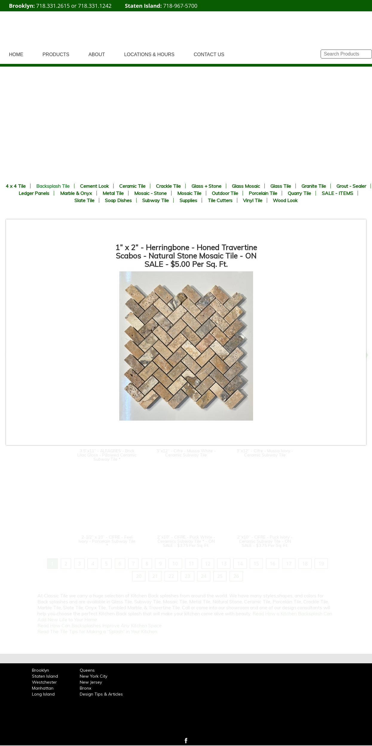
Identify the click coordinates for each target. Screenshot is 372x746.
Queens (87, 670)
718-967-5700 (180, 5)
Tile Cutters (220, 200)
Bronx (85, 688)
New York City (93, 676)
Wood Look (285, 200)
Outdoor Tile (225, 193)
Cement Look (94, 186)
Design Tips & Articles (101, 694)
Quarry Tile (299, 193)
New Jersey (91, 682)
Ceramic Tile (132, 186)
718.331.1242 (94, 5)
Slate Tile (84, 200)
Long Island (43, 694)
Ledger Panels (34, 193)
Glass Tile (280, 186)
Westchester (44, 682)
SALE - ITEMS (337, 193)
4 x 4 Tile (16, 186)
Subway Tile (155, 200)
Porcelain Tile (263, 193)
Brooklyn (40, 670)
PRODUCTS (55, 54)
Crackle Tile (168, 186)
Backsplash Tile (53, 186)
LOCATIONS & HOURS (149, 54)
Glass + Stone (206, 186)
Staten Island (45, 676)
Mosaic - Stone (150, 193)
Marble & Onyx (76, 193)
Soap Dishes (118, 200)
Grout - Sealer (351, 186)
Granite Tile (313, 186)
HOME (16, 54)
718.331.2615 (53, 5)
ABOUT (96, 54)
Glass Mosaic (246, 186)
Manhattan (42, 688)
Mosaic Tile (189, 193)
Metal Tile (113, 193)
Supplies (188, 200)
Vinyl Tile (252, 200)
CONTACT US (209, 54)
